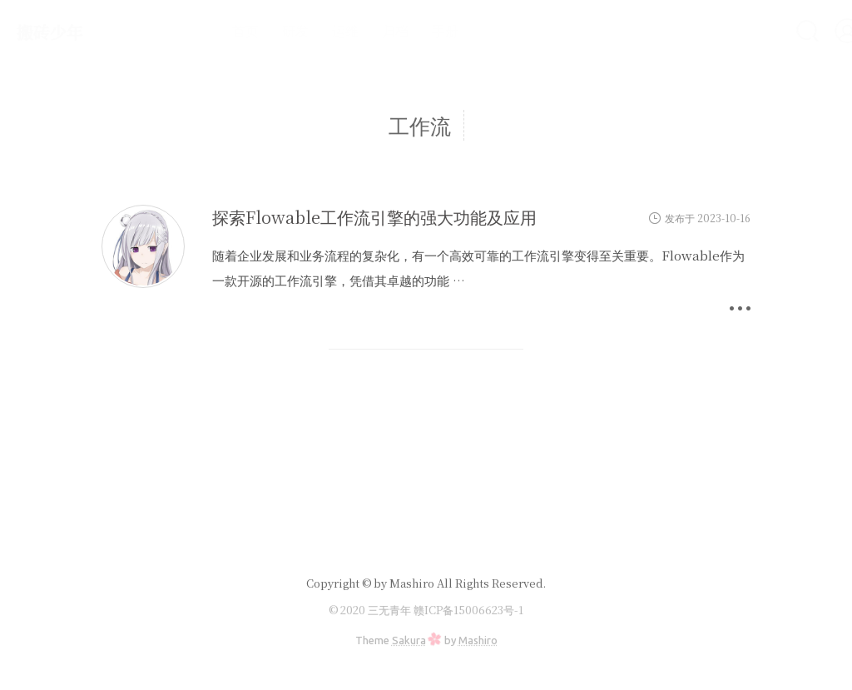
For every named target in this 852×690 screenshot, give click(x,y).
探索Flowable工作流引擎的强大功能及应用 (374, 217)
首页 (201, 30)
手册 (401, 30)
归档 (351, 30)
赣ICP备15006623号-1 (468, 610)
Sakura (409, 640)
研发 (251, 30)
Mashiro (478, 640)
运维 (301, 30)
